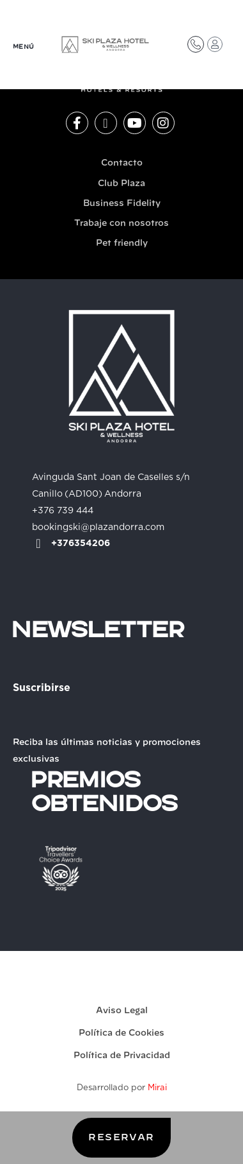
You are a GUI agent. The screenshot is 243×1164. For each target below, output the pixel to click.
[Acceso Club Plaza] (215, 44)
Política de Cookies (121, 1033)
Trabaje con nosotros (121, 223)
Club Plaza (121, 184)
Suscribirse (41, 688)
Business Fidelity (122, 204)
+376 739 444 (62, 510)
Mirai (157, 1088)
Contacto (122, 163)
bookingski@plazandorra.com (98, 527)
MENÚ (24, 47)
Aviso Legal (122, 1011)
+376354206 (80, 543)
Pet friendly (122, 243)
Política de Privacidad (122, 1056)
